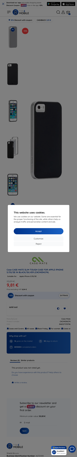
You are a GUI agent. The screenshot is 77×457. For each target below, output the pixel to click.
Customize (38, 238)
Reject (38, 244)
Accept (38, 231)
